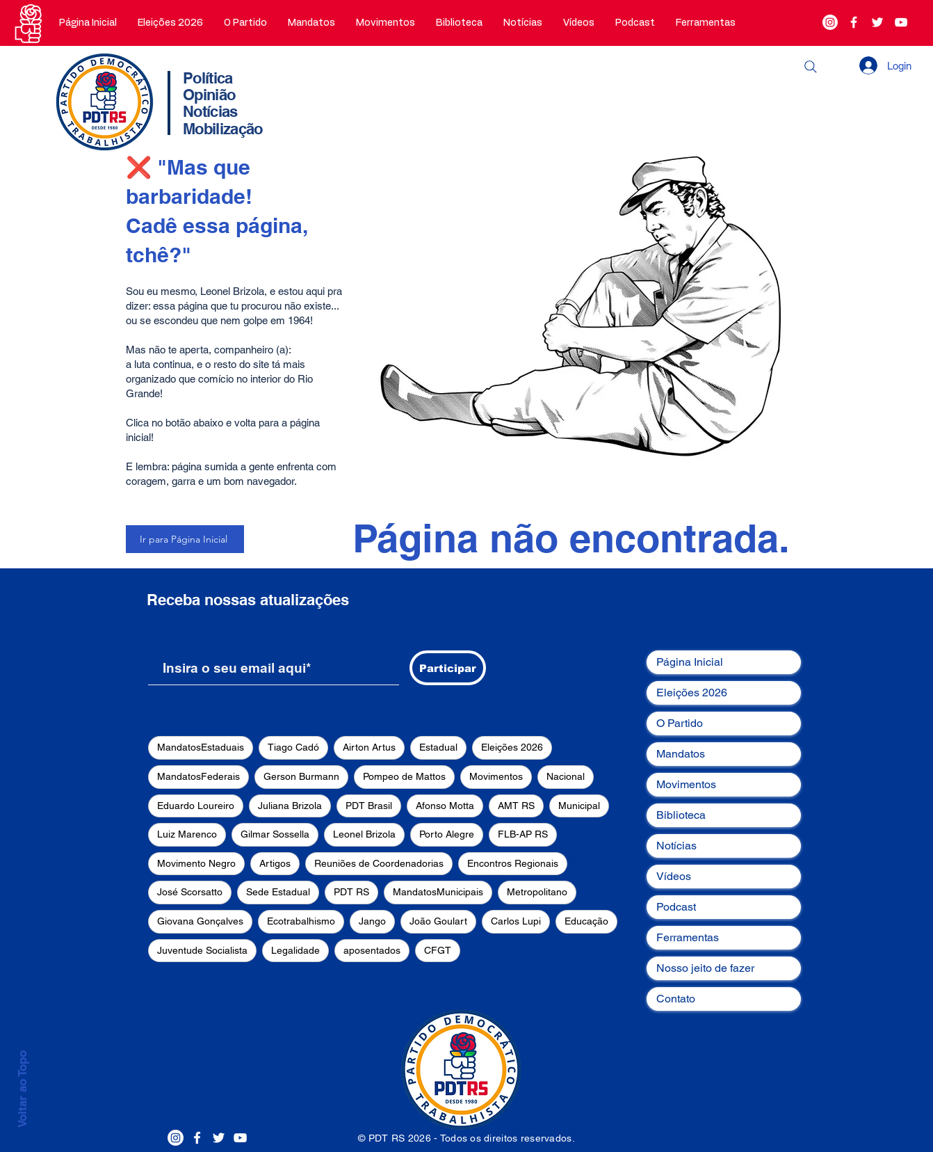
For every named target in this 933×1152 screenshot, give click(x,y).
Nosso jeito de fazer (705, 968)
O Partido (679, 723)
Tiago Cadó (293, 747)
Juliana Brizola (290, 805)
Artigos (275, 863)
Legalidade (295, 950)
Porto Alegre (446, 834)
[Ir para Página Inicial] (185, 539)
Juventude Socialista (202, 950)
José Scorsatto (189, 891)
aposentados (371, 950)
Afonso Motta (445, 805)
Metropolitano (537, 891)
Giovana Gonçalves (200, 921)
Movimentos (496, 776)
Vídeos (673, 876)
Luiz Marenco (187, 834)
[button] (245, 23)
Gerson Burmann (301, 776)
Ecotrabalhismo (301, 921)
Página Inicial (689, 662)
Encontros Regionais (512, 863)
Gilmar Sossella (275, 834)
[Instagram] (830, 22)
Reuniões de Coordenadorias (379, 863)
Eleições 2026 (512, 747)
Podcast (676, 906)
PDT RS (351, 891)
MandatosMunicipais (438, 891)
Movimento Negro (196, 863)
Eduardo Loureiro (195, 805)
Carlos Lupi (516, 921)
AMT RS (516, 805)
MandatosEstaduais (200, 747)
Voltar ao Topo (22, 1089)
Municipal (579, 805)
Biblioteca (681, 815)
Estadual (438, 747)
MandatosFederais (198, 776)
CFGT (437, 950)
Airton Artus (369, 747)
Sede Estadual (278, 891)
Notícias (676, 845)
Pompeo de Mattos (404, 776)
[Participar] (447, 667)
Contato (675, 998)
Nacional (565, 776)
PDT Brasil (369, 805)
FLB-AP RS (523, 834)
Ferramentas (687, 937)
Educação (586, 921)
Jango (372, 921)
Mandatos (680, 753)
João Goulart (438, 921)
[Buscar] (811, 67)
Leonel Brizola (364, 834)
